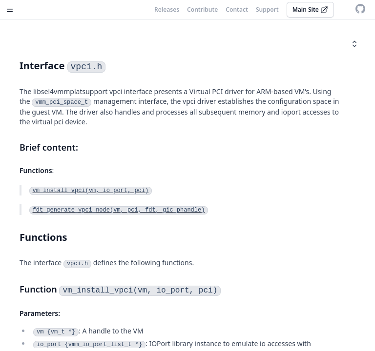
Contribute (202, 10)
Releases (166, 10)
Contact (237, 10)
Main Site (310, 9)
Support (267, 10)
